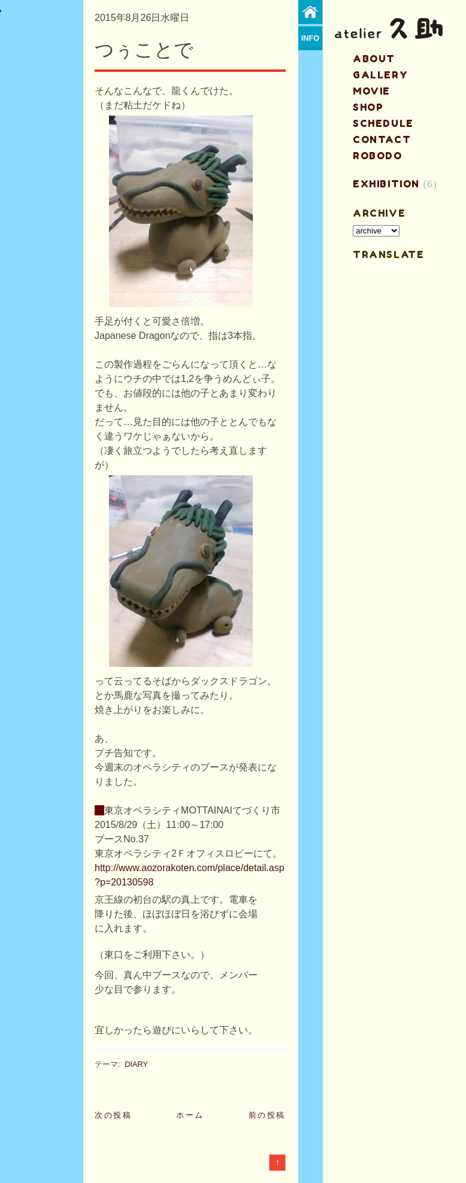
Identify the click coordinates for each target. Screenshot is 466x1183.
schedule (383, 123)
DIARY (136, 1064)
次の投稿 (113, 1115)
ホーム (190, 1115)
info (310, 38)
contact (382, 139)
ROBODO (378, 156)
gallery (380, 75)
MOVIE (372, 91)
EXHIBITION (386, 184)
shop (368, 107)
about (374, 59)
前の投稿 (267, 1115)
